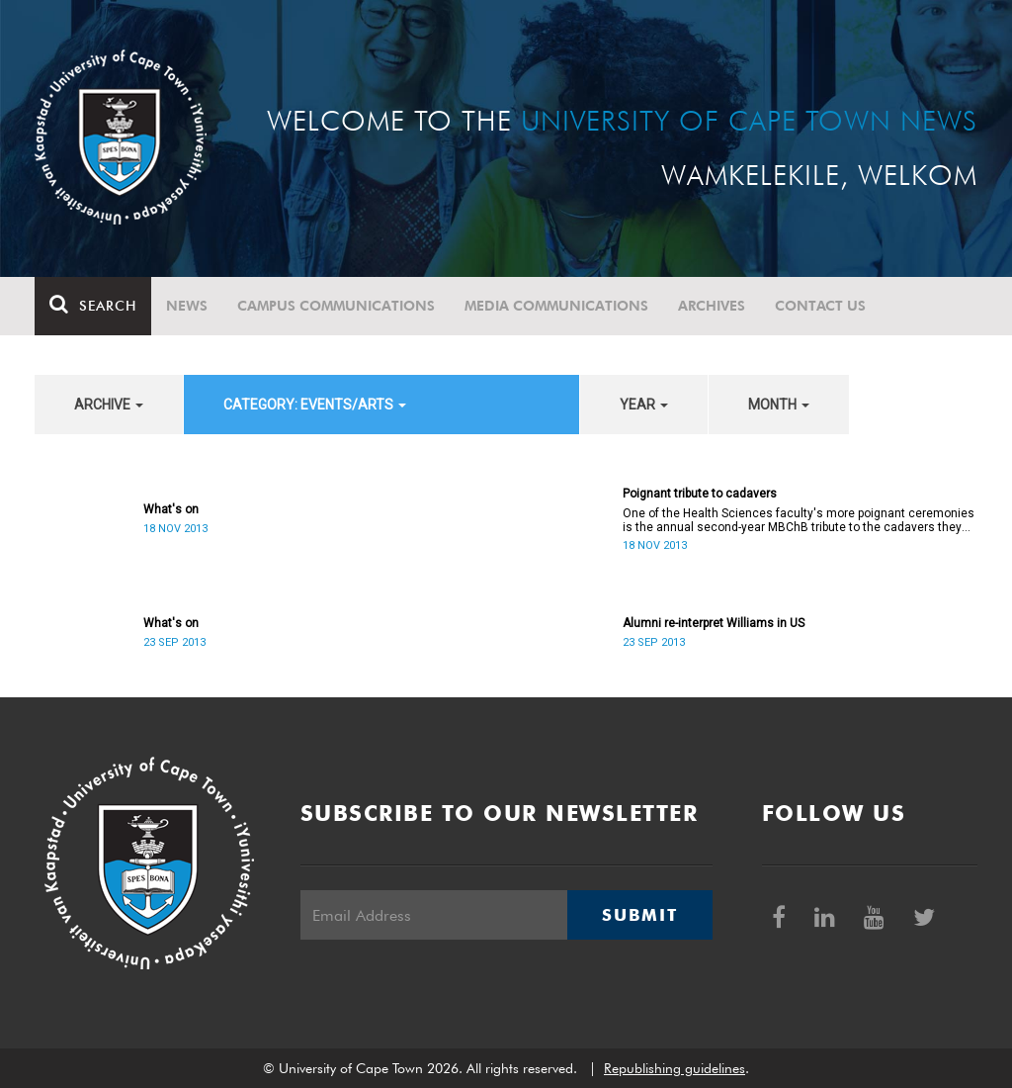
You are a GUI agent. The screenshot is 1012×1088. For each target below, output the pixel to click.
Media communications (556, 306)
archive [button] (108, 404)
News (187, 306)
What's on (171, 509)
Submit (639, 915)
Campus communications (336, 306)
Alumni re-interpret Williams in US (713, 623)
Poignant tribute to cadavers (700, 493)
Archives (711, 306)
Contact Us (820, 306)
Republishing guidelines (674, 1068)
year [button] (644, 404)
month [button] (778, 404)
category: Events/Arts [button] (314, 404)
